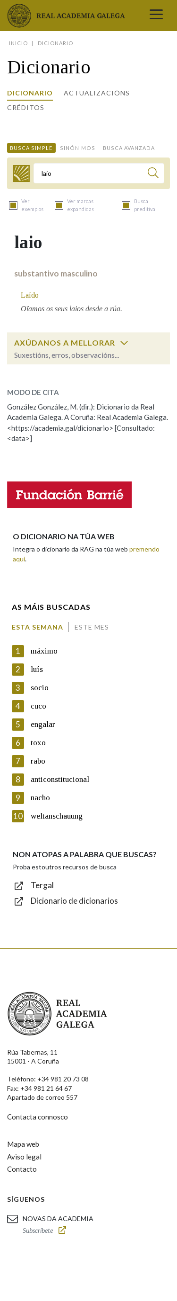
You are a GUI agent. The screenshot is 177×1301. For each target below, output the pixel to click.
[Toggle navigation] (156, 15)
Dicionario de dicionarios (74, 901)
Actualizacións (97, 93)
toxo (38, 742)
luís (37, 669)
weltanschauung (57, 816)
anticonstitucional (60, 779)
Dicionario (30, 93)
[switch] (124, 342)
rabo (38, 761)
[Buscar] (153, 174)
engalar (43, 724)
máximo (44, 651)
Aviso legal (24, 1156)
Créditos (25, 107)
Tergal (42, 885)
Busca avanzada (129, 148)
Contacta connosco (37, 1116)
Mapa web (23, 1144)
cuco (38, 706)
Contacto (22, 1169)
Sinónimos (77, 148)
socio (40, 687)
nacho (40, 797)
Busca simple (31, 148)
